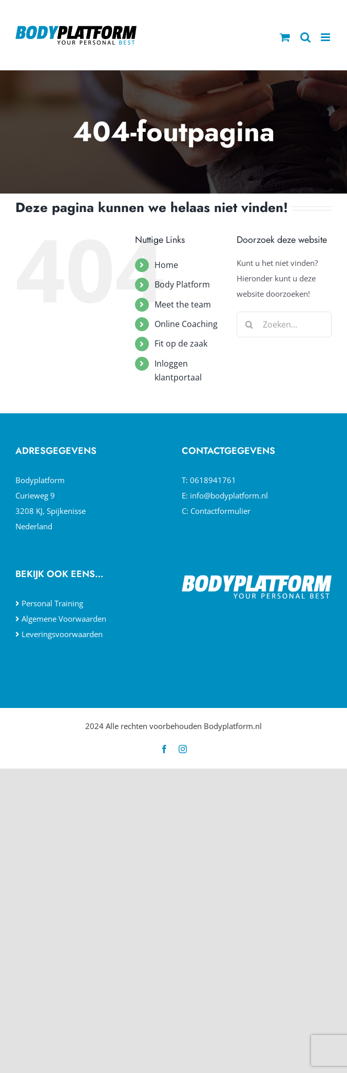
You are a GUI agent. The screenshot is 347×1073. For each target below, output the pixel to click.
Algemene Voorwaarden (64, 619)
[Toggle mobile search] (305, 37)
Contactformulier (220, 511)
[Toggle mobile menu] (326, 37)
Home (166, 265)
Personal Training (52, 603)
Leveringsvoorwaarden (62, 634)
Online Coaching (186, 324)
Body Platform (182, 284)
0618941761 (213, 480)
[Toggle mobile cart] (285, 37)
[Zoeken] (249, 324)
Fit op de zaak (181, 343)
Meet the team (183, 304)
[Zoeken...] (284, 324)
